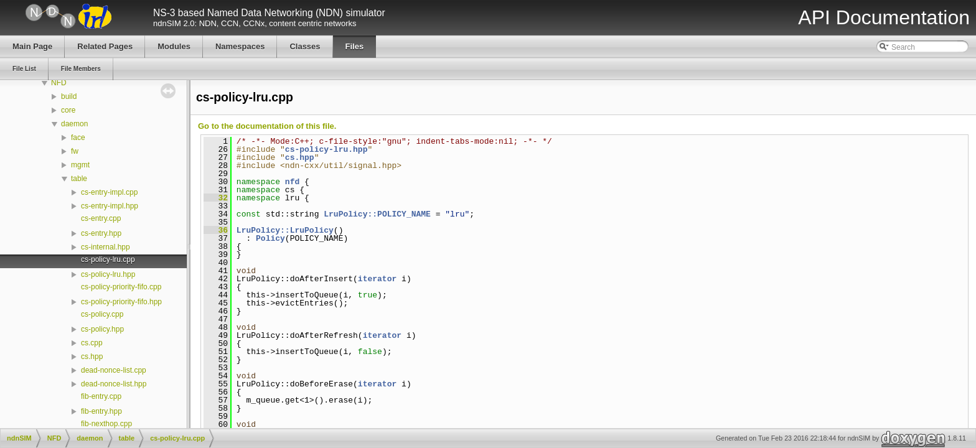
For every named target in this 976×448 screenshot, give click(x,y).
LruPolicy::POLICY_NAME (377, 214)
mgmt (80, 165)
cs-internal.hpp (105, 247)
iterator (377, 278)
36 (216, 230)
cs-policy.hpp (102, 329)
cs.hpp (92, 356)
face (78, 137)
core (68, 110)
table (79, 178)
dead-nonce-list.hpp (113, 384)
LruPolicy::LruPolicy (285, 230)
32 (216, 197)
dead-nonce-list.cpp (113, 370)
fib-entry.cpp (101, 396)
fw (74, 151)
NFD (59, 82)
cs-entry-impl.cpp (109, 192)
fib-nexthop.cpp (106, 423)
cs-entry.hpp (101, 233)
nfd (292, 181)
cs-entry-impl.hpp (109, 206)
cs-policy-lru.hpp (108, 274)
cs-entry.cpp (101, 218)
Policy (270, 238)
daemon (74, 123)
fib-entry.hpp (101, 411)
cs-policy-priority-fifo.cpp (121, 286)
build (69, 96)
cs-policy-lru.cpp (108, 259)
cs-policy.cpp (102, 314)
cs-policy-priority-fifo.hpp (121, 301)
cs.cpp (92, 342)
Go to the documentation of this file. (267, 126)
